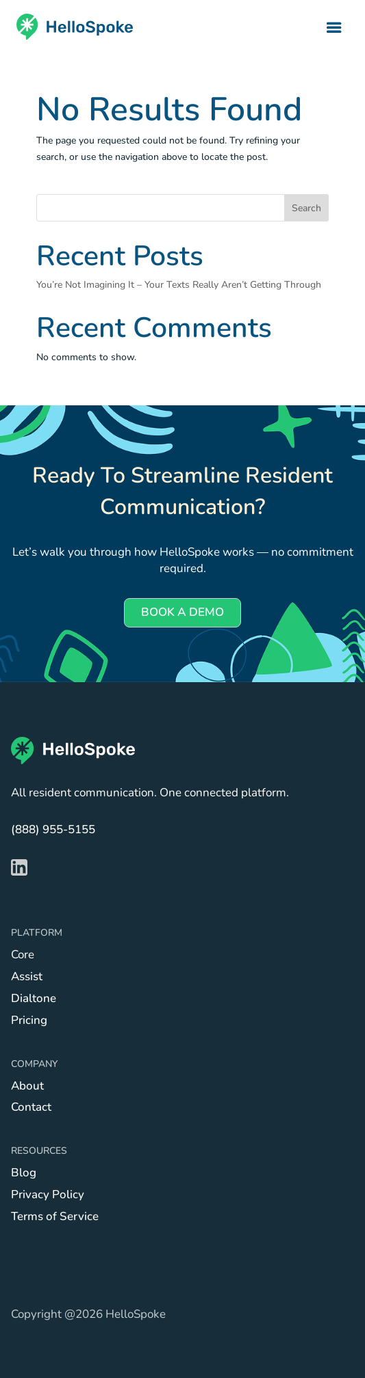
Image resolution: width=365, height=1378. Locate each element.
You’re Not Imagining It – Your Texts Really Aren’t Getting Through (178, 284)
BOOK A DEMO (182, 612)
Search (306, 208)
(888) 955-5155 (53, 829)
